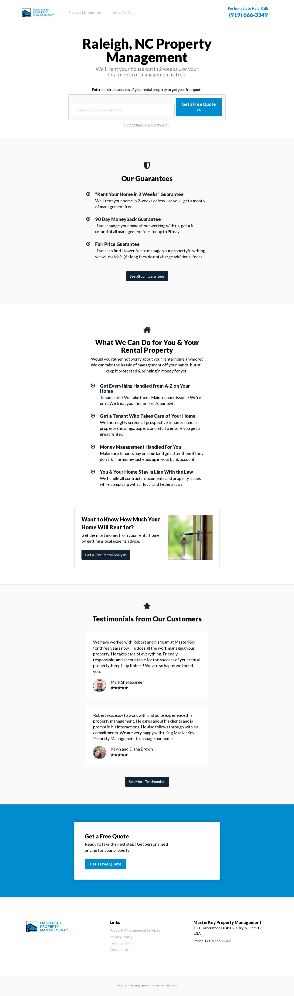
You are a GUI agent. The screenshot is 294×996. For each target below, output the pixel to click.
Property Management (84, 12)
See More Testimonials (147, 781)
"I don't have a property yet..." (147, 125)
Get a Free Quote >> (199, 107)
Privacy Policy (121, 936)
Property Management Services (135, 930)
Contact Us (119, 949)
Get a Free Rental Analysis (106, 554)
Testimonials (120, 943)
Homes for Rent (123, 12)
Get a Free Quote (105, 864)
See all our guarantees (147, 276)
